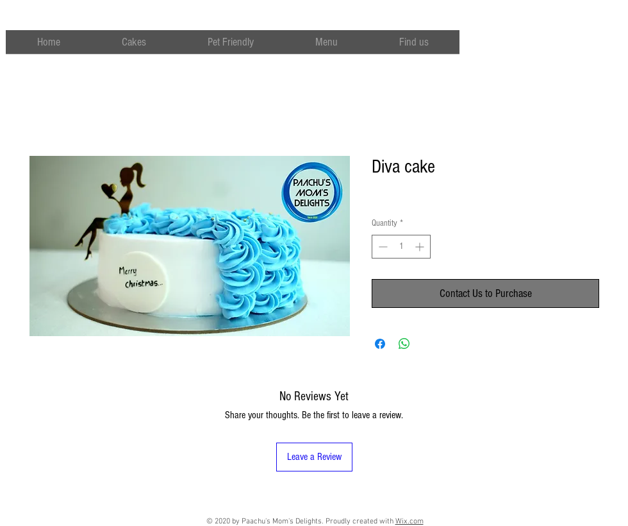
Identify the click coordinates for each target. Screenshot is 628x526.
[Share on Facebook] (380, 344)
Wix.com (409, 521)
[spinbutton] (401, 246)
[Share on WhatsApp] (404, 344)
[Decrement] (382, 246)
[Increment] (421, 246)
